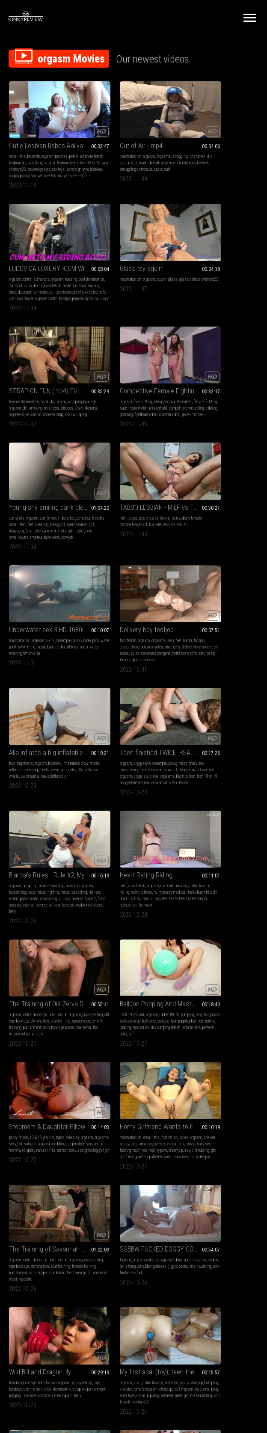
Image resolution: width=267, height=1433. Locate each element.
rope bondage (219, 609)
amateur (15, 379)
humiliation (230, 603)
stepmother (116, 737)
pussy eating (191, 609)
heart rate (114, 622)
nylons (223, 1082)
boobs (125, 858)
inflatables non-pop (130, 494)
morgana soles (53, 494)
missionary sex (193, 494)
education (157, 277)
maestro (208, 628)
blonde (186, 1075)
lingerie (124, 1191)
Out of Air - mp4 (116, 132)
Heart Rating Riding (121, 592)
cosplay (154, 1082)
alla (124, 500)
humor (76, 487)
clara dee (241, 750)
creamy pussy (211, 743)
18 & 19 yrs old (21, 724)
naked (248, 264)
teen (35, 1191)
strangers (74, 494)
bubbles (187, 385)
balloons (64, 730)
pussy (249, 372)
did (115, 149)
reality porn (190, 743)
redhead (142, 603)
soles (244, 724)
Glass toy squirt (30, 254)
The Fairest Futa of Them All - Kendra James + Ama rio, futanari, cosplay (133, 1065)
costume (126, 149)
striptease (137, 1203)
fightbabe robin (192, 283)
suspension (204, 615)
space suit (103, 162)
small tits (17, 142)
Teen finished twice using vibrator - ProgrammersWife (219, 950)
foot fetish (17, 487)
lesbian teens (19, 155)
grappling (30, 603)
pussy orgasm (136, 1210)
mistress (152, 270)
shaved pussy (205, 730)
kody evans (219, 1210)
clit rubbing (232, 743)
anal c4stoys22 (67, 155)
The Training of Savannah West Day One (47, 835)
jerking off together (46, 1210)
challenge (188, 1210)
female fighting (193, 270)
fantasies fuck (106, 864)
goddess (102, 852)
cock (158, 858)
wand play (213, 1203)
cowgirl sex (214, 500)
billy (228, 864)
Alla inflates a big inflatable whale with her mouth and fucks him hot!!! (133, 477)
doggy (199, 500)
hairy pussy (160, 609)
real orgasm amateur (221, 513)
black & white (137, 379)
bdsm (147, 264)
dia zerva (241, 622)
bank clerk (52, 398)
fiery (36, 635)
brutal (43, 615)
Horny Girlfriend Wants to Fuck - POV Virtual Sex (219, 714)
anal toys (76, 973)
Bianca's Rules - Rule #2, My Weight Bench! (47, 592)
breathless (203, 385)
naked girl (45, 385)
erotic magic (113, 1082)
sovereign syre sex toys (27, 162)
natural (74, 149)
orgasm (47, 142)
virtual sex (189, 737)
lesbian (137, 1075)
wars (230, 1216)
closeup (49, 730)
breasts (30, 379)
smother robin (216, 283)
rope (200, 1203)
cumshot (207, 149)
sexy (44, 609)
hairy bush (118, 615)
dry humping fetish (35, 743)
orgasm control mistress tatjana (47, 1101)
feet (59, 379)
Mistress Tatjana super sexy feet (47, 1065)
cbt (125, 270)
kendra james (128, 1088)
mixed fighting (61, 609)
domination (240, 609)
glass (62, 264)
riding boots (225, 149)
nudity (237, 264)
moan (99, 155)
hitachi (133, 615)
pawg (234, 487)
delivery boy (18, 500)
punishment (190, 622)
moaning (210, 1082)
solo (38, 730)
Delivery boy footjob (36, 477)
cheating (70, 379)
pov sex (246, 730)
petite (73, 142)
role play (158, 724)
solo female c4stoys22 (27, 986)
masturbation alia (148, 973)
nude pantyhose (207, 1095)
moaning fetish (46, 1197)
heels (150, 494)
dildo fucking (105, 609)
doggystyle (203, 487)
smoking (136, 270)
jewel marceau (240, 283)
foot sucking (71, 1095)
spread (203, 1210)
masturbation (105, 142)
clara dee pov (191, 756)
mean (56, 1095)
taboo (108, 372)
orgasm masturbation (126, 1223)
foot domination (36, 1075)
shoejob (225, 155)
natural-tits (61, 743)
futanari (139, 1082)
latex (238, 852)
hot (20, 730)
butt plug (30, 967)
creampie (235, 372)
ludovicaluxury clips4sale (218, 162)
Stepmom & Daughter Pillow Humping (133, 714)
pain (204, 622)
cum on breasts (30, 391)
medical (101, 615)
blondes (61, 142)
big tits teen (223, 507)
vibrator (44, 967)
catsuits (141, 149)
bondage (101, 270)
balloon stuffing (47, 737)
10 (210, 1273)
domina (125, 277)
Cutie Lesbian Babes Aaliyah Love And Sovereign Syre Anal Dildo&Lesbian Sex (47, 132)
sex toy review (55, 1216)
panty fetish (104, 724)
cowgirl (187, 500)
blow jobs (102, 960)
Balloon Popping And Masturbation (47, 714)
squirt (51, 264)
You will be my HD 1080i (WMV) (133, 950)
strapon (101, 277)
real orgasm (234, 500)
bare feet (69, 372)
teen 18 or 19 (42, 155)
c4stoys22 (238, 986)
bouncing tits (151, 615)
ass (113, 852)
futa (128, 1082)
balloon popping (21, 737)
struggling (155, 142)
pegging (240, 858)
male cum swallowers (199, 155)
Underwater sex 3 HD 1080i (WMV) (219, 362)
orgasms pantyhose (235, 1095)
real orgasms (201, 507)
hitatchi (229, 1203)
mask (241, 379)
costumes (102, 149)
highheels (140, 277)
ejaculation (30, 494)
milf (98, 372)
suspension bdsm (23, 864)
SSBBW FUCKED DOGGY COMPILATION (133, 835)
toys (47, 973)
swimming (226, 379)
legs (219, 1075)
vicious (33, 622)
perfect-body (139, 743)
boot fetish (244, 149)
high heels (111, 487)
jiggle (114, 858)
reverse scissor (48, 628)
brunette (33, 142)
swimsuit (103, 500)
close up (15, 973)
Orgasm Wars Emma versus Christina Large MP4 (219, 1180)
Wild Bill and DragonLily (212, 835)
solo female (240, 1088)
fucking (100, 845)
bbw (154, 845)
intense (28, 628)
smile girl (51, 391)
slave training (41, 1088)
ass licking (136, 372)
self (21, 750)
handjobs (134, 264)
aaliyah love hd (43, 168)
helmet (128, 155)
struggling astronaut (152, 155)
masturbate (238, 967)
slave (113, 277)
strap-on (207, 858)
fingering (204, 1088)
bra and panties (235, 1191)
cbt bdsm (196, 864)
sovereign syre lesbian (65, 162)
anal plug (60, 973)
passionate (59, 615)
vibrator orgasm (215, 986)
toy (58, 1203)
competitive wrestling (198, 277)
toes (221, 730)
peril (212, 379)
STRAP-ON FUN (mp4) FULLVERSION (133, 254)
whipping (161, 264)
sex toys (60, 960)
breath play (158, 149)
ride (116, 500)
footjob (14, 494)
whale (149, 500)
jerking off (17, 1203)
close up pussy (20, 980)
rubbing (65, 737)
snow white (148, 1095)
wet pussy (203, 973)
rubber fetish (58, 724)
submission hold (219, 270)
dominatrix (190, 858)
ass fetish (112, 603)
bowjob (67, 398)
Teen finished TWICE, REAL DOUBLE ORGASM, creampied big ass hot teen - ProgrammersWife (219, 477)
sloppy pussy (19, 168)
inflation (135, 500)
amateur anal (44, 980)
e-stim (14, 1101)
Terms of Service (107, 1327)
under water (223, 385)
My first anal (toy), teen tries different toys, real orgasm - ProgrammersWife (47, 950)
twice (244, 513)
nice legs (197, 1101)
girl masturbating (70, 980)
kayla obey (113, 155)
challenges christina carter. (202, 1216)
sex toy (186, 980)
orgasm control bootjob (217, 168)
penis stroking (20, 513)
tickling (202, 1197)
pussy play (221, 1088)
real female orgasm (236, 973)
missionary (216, 494)
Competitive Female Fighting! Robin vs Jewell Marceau (219, 254)
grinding (237, 277)
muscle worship (51, 603)
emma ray (237, 1210)
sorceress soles (42, 500)
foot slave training (56, 1082)
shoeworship (105, 283)
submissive (18, 1088)
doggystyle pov (192, 513)
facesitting (30, 609)
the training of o (51, 864)
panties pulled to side (215, 750)
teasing (243, 142)
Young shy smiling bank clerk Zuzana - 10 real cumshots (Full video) (47, 362)
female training (227, 615)
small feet (46, 379)
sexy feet (63, 487)
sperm (31, 385)
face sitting (204, 264)
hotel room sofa (36, 507)
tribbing (223, 277)
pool (193, 379)
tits (135, 858)
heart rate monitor (137, 622)
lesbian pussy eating (50, 149)
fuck (98, 487)
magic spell (150, 1088)
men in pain (214, 864)
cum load (108, 1088)
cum (75, 730)
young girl (16, 385)
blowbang (62, 385)
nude (184, 379)
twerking (146, 858)
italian (31, 615)
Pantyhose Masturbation (215, 1065)
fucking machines (240, 737)
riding (122, 609)
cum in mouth (50, 372)
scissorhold (244, 270)
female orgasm (239, 494)
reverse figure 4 (53, 622)
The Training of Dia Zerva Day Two (219, 592)
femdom (187, 845)
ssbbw (124, 852)
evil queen (129, 1095)
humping (76, 724)
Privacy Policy (164, 1327)
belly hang (138, 852)
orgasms (139, 142)
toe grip (74, 507)
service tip (58, 507)
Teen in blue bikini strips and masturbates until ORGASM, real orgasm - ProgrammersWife (133, 1180)
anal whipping (128, 283)
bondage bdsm (220, 622)
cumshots (214, 142)
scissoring (17, 622)
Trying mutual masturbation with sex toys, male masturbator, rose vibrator (47, 1180)
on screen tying (231, 1197)
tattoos (143, 609)
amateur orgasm (206, 980)
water (202, 379)
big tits (124, 1075)
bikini (222, 372)
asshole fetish (20, 149)
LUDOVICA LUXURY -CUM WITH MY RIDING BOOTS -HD (219, 132)
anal (26, 960)
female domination (110, 264)
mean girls (31, 1095)
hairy (151, 372)
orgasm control (193, 142)
